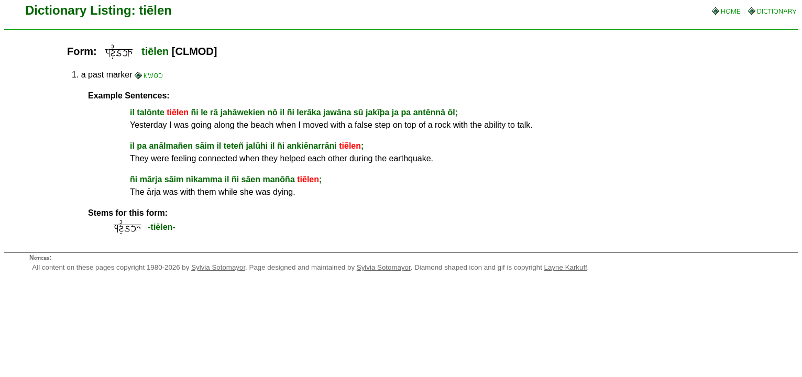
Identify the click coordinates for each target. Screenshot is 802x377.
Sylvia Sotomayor (218, 267)
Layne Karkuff (565, 267)
